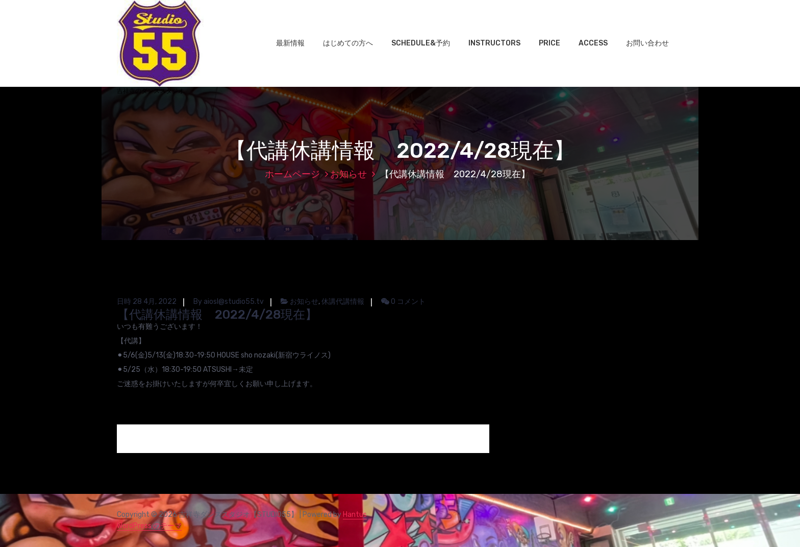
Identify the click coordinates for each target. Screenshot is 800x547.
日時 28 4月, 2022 (147, 301)
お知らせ (348, 174)
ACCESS (593, 43)
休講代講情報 (342, 301)
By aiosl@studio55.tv (228, 301)
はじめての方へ (348, 43)
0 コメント (403, 301)
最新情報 (290, 43)
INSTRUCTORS (494, 43)
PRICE (549, 43)
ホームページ (292, 174)
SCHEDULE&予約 (420, 43)
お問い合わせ (647, 43)
